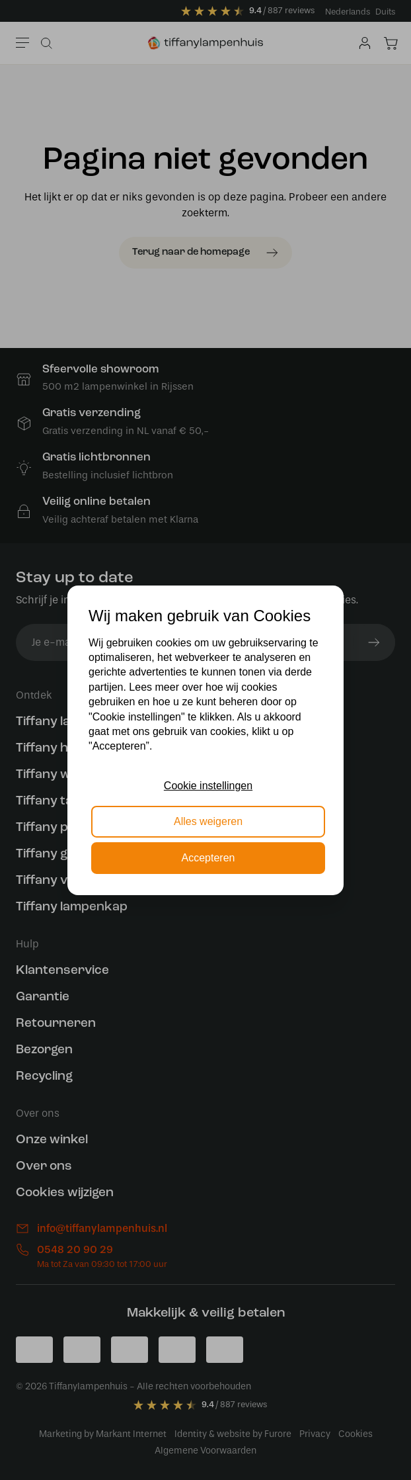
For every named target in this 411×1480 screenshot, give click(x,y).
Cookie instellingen (208, 785)
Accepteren (208, 857)
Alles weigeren (208, 821)
